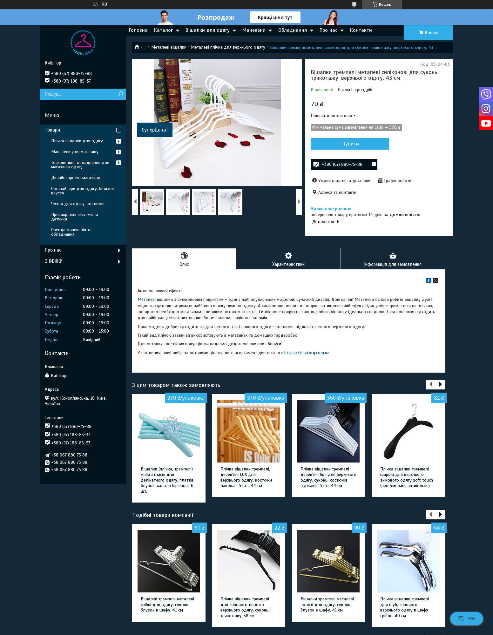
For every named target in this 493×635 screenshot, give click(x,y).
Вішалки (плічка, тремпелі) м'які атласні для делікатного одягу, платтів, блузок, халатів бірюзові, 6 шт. (167, 480)
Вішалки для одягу (208, 30)
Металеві (147, 300)
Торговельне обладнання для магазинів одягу (80, 165)
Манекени (254, 30)
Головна (138, 30)
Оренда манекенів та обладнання (71, 232)
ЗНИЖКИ (54, 261)
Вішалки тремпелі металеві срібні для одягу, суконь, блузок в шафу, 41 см (167, 605)
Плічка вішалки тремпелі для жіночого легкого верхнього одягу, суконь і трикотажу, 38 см (245, 608)
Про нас (328, 30)
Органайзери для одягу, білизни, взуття (83, 191)
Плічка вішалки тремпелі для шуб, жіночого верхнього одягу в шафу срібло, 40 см (404, 608)
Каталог (163, 30)
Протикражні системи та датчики (74, 217)
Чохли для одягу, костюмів (78, 203)
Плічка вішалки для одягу (77, 141)
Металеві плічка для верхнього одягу (228, 47)
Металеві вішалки (168, 47)
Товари (52, 130)
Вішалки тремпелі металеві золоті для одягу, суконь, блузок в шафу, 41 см (327, 605)
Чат (466, 618)
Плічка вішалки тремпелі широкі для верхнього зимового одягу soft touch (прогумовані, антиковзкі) (406, 478)
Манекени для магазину (74, 151)
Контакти (361, 30)
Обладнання (292, 30)
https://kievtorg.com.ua (306, 353)
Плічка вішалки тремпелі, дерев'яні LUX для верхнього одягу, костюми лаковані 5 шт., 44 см (246, 478)
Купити (345, 144)
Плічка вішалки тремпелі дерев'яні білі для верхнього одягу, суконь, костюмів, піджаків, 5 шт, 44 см (328, 478)
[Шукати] (120, 94)
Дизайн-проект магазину (75, 177)
